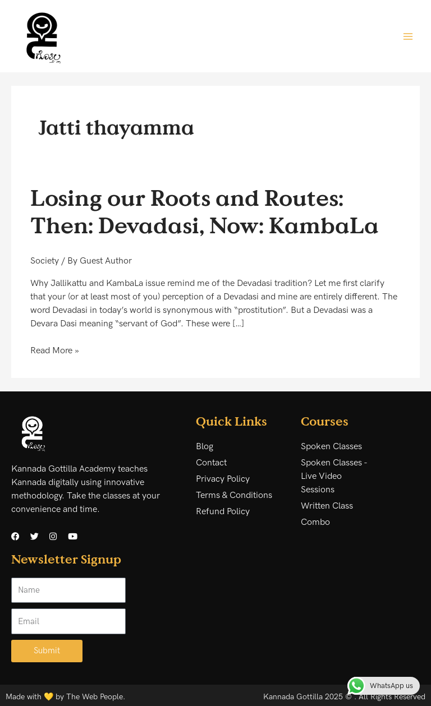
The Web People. (95, 697)
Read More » (54, 350)
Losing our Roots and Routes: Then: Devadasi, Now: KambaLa (204, 211)
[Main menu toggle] (408, 36)
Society (44, 261)
